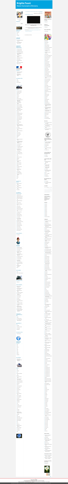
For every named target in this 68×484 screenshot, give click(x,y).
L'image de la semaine (47, 313)
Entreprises (46, 279)
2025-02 (46, 215)
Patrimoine (46, 359)
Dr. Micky (18, 123)
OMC (17, 349)
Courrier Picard (18, 387)
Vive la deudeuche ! (47, 419)
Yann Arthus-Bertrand (47, 118)
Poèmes (46, 363)
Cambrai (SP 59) (19, 207)
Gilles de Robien (47, 69)
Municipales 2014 (47, 349)
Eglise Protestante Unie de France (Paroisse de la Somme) (20, 125)
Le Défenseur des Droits (20, 256)
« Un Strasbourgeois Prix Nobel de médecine (30, 11)
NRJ (17, 415)
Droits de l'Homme (47, 267)
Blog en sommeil (47, 438)
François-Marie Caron (47, 65)
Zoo (17, 178)
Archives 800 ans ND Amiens (48, 47)
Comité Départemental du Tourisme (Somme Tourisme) (20, 54)
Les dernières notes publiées (34, 480)
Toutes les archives (47, 216)
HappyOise (18, 400)
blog (48, 481)
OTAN (17, 353)
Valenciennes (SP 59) (19, 229)
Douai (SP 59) (18, 213)
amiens (49, 198)
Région (46, 377)
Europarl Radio (18, 299)
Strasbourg (18, 329)
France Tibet (46, 31)
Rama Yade (46, 100)
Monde (46, 344)
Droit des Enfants (47, 264)
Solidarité (46, 394)
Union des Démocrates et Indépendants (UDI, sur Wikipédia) (48, 108)
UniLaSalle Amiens (19, 172)
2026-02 (46, 205)
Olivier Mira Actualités (47, 354)
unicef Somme (18, 171)
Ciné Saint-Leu (18, 115)
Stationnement (46, 398)
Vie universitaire (47, 418)
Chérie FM (18, 383)
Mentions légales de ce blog (28, 481)
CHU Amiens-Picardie (19, 114)
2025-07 (46, 210)
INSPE (18, 136)
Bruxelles (18, 325)
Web (45, 429)
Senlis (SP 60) (18, 226)
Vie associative (47, 413)
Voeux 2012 (46, 424)
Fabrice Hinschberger (47, 64)
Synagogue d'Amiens (19, 166)
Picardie (46, 362)
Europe (46, 280)
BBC (45, 163)
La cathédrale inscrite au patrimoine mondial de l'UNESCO (20, 142)
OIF (17, 348)
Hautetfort (36, 479)
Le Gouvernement (19, 257)
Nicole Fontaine (47, 95)
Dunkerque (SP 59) (19, 214)
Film (45, 288)
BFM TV (18, 375)
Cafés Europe (46, 243)
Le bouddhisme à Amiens (20, 146)
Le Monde (18, 409)
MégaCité (18, 158)
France (46, 289)
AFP (17, 369)
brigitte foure (47, 199)
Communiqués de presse (48, 250)
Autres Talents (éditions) (48, 56)
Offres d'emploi (47, 353)
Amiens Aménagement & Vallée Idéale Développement (20, 101)
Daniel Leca (46, 60)
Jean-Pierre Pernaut (47, 80)
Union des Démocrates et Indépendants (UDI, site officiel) (48, 105)
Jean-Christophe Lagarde (48, 75)
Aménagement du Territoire (48, 227)
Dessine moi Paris (47, 257)
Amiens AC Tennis (19, 98)
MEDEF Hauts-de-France (20, 62)
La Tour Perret (18, 145)
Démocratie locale (47, 256)
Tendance (46, 402)
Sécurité (46, 388)
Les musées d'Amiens (19, 152)
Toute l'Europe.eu (19, 333)
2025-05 (46, 211)
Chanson (46, 244)
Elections (46, 275)
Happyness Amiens (19, 399)
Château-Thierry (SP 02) (20, 208)
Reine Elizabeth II (47, 383)
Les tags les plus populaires (41, 480)
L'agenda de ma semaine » (40, 11)
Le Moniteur (46, 156)
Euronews (18, 388)
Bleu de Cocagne (19, 110)
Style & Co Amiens (19, 427)
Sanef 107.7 (18, 424)
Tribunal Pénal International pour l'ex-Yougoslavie (19, 360)
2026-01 (46, 206)
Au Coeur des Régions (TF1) (48, 55)
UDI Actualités (46, 408)
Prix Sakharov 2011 (47, 373)
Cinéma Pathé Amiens (19, 118)
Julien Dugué (46, 85)
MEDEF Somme (19, 63)
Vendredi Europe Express (48, 412)
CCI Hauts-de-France (19, 50)
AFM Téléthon (46, 42)
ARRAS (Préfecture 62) (19, 197)
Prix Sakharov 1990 (47, 367)
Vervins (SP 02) (19, 230)
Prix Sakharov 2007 (47, 368)
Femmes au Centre (47, 284)
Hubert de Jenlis (47, 74)
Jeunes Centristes (47, 306)
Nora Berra (46, 96)
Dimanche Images (47, 261)
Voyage (46, 428)
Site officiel (18, 189)
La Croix (18, 404)
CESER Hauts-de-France (20, 51)
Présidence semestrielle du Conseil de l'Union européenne (19, 310)
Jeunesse (46, 307)
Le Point (46, 146)
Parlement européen (19, 308)
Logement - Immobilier (47, 333)
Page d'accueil (37, 11)
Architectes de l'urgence (19, 107)
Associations (46, 233)
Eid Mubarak (46, 437)
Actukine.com (46, 463)
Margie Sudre (46, 90)
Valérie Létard (46, 114)
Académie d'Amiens (19, 92)
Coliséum (18, 120)
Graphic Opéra (47, 70)
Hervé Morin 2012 (47, 293)
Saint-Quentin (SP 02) (19, 225)
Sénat (17, 267)
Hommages (46, 299)
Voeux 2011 (46, 423)
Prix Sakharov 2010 (47, 372)
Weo (17, 431)
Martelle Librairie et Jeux (48, 91)
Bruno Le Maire (47, 59)
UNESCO (18, 354)
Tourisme (46, 403)
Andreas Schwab (47, 46)
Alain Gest (46, 43)
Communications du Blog (48, 249)
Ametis (18, 97)
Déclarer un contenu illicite (21, 481)
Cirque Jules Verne (19, 119)
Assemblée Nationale (19, 247)
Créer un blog (32, 479)
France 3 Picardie (19, 395)
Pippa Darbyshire (47, 99)
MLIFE (17, 159)
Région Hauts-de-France (48, 378)
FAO (17, 344)
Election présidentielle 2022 (48, 274)
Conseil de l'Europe (19, 318)
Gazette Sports (47, 145)
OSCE (17, 352)
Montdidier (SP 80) (19, 220)
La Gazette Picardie (19, 405)
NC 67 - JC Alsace (47, 173)
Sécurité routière (47, 389)
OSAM (17, 165)
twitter (45, 199)
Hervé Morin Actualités (47, 294)
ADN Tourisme (18, 93)
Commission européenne (20, 292)
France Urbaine (19, 82)
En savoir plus (49, 483)
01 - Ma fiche (46, 181)
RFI (17, 421)
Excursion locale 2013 (47, 283)
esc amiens (18, 127)
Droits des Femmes (47, 268)
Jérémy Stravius (47, 81)
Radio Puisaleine (19, 420)
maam (17, 155)
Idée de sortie (46, 300)
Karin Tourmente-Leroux (48, 86)
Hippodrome (18, 135)
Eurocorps (18, 298)
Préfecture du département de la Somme (19, 75)
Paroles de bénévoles (47, 358)
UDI (45, 407)
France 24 (18, 392)
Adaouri (46, 455)
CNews (18, 384)
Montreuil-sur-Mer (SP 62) (20, 221)
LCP (17, 408)
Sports (46, 397)
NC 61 (46, 172)
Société (46, 393)
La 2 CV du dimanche (47, 314)
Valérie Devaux (47, 113)
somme (45, 197)
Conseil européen (19, 295)
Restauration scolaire (47, 384)
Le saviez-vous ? (47, 319)
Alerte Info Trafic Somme (48, 224)
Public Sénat (18, 416)
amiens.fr (18, 32)
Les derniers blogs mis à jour (27, 480)
